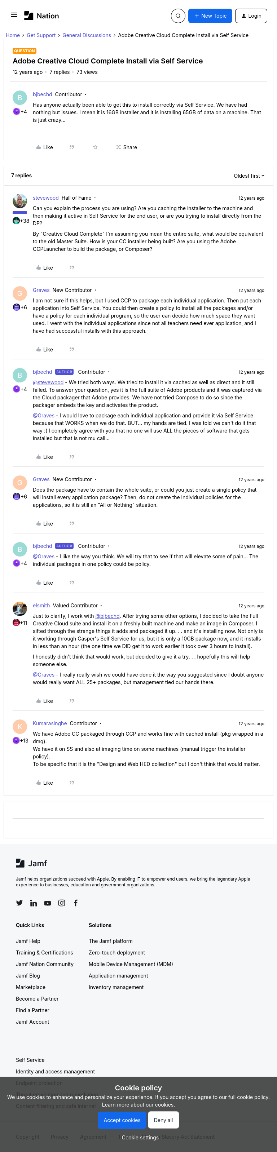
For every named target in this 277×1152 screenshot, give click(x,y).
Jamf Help (28, 941)
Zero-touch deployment (117, 952)
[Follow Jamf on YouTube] (47, 902)
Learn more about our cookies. (138, 1105)
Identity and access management (55, 1071)
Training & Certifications (44, 952)
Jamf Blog (28, 975)
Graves (41, 290)
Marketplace (30, 987)
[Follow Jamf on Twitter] (19, 903)
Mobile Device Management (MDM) (131, 964)
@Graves (43, 415)
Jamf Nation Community (45, 964)
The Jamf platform (111, 941)
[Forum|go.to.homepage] (41, 15)
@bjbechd (107, 616)
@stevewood (48, 382)
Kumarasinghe (50, 723)
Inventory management (116, 987)
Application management (118, 975)
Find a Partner (32, 1010)
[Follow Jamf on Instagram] (61, 903)
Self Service (30, 1060)
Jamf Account (32, 1022)
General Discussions (86, 35)
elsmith (41, 605)
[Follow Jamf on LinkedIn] (33, 903)
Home (13, 35)
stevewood (46, 198)
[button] (14, 17)
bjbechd (42, 94)
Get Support (41, 35)
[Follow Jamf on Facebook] (75, 903)
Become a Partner (37, 999)
